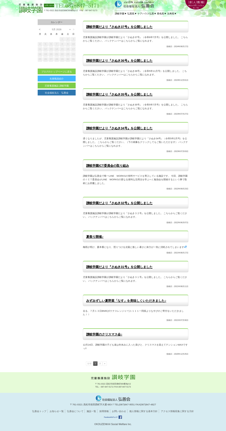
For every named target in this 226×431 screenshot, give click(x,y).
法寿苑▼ (172, 13)
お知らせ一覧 (57, 411)
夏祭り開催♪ (94, 236)
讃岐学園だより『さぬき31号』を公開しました (119, 267)
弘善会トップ (39, 411)
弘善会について (75, 411)
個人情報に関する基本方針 (143, 411)
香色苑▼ (161, 13)
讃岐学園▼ (121, 13)
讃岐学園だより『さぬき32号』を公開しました (119, 203)
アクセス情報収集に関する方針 (177, 411)
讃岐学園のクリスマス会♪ (104, 334)
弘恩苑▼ (132, 13)
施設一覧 (91, 411)
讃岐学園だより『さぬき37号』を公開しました (119, 26)
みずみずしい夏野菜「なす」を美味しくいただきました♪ (126, 300)
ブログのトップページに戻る (56, 71)
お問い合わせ (119, 411)
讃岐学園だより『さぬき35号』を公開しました (119, 94)
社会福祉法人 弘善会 (56, 92)
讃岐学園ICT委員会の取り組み (107, 165)
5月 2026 (57, 29)
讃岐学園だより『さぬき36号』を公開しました (119, 60)
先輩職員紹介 (57, 78)
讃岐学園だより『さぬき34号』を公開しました (119, 128)
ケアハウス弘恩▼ (146, 13)
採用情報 (104, 411)
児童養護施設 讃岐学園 (57, 85)
